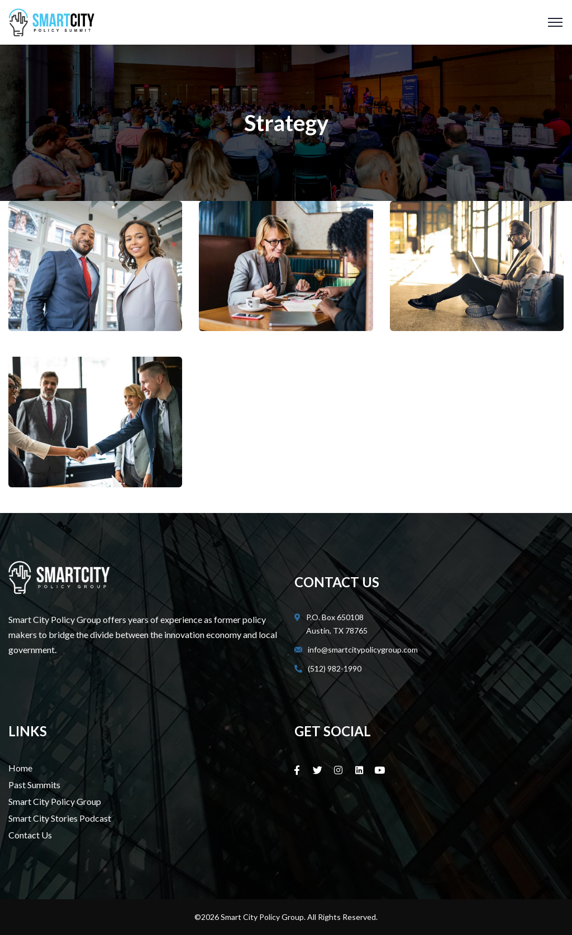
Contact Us (30, 834)
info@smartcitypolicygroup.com (363, 649)
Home (20, 768)
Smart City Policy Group (54, 801)
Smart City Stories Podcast (59, 818)
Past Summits (34, 784)
